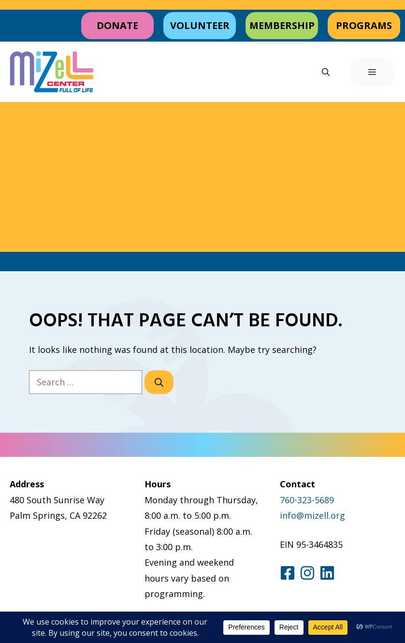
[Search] (159, 382)
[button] (326, 72)
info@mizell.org (312, 515)
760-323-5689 (307, 500)
